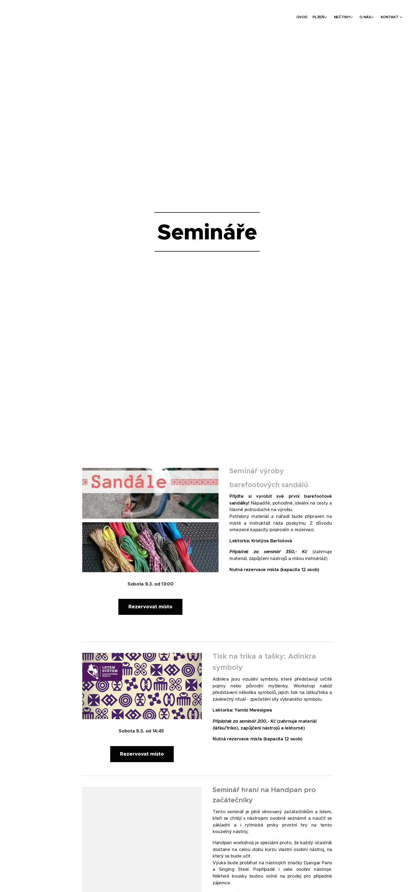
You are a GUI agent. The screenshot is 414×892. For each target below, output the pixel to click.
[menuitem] (365, 17)
